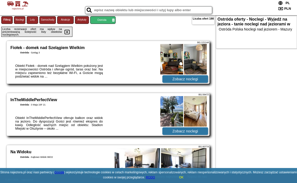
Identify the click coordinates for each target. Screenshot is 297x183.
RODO (150, 177)
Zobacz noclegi (185, 79)
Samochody (47, 19)
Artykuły (82, 19)
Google (59, 172)
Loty (32, 19)
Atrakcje (65, 19)
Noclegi (19, 19)
